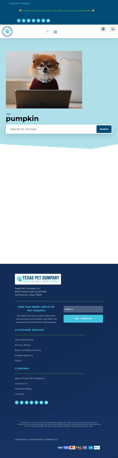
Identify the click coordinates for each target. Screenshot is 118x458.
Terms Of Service (24, 339)
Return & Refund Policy (28, 350)
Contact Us (21, 383)
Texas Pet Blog (23, 388)
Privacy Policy (23, 345)
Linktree (20, 394)
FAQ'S (18, 360)
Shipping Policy (24, 355)
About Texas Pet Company (30, 378)
